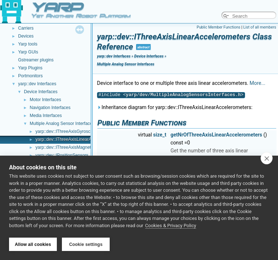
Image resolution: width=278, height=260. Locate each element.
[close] (267, 159)
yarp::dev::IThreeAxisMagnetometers (71, 147)
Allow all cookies (33, 244)
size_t (159, 135)
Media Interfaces (46, 115)
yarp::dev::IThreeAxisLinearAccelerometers (77, 139)
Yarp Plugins (30, 67)
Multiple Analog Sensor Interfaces (62, 123)
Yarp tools (27, 44)
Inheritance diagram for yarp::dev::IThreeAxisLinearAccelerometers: (174, 107)
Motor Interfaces (45, 99)
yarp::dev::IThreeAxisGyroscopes (67, 131)
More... (257, 83)
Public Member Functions (218, 27)
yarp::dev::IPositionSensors (61, 155)
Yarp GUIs (28, 52)
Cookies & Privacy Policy (170, 227)
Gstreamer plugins (36, 59)
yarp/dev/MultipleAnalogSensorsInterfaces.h (183, 95)
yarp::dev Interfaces (37, 83)
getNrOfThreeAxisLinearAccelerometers (216, 135)
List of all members (259, 27)
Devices (26, 36)
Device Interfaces (41, 91)
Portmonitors (30, 75)
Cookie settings (85, 244)
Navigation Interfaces (50, 107)
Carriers (26, 28)
